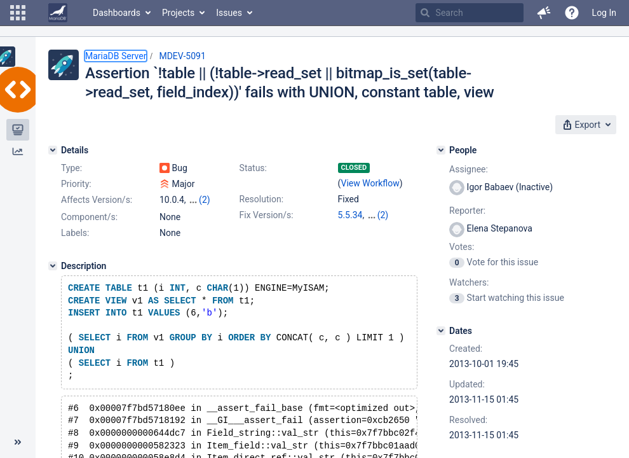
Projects (178, 13)
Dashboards (116, 13)
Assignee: (468, 169)
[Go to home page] (58, 12)
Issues (229, 13)
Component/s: (89, 228)
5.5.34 (350, 215)
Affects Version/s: (96, 200)
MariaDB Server (115, 56)
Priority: (76, 184)
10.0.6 (379, 215)
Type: (71, 168)
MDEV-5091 (182, 56)
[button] (17, 12)
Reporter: (467, 210)
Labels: (75, 244)
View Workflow (370, 183)
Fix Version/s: (267, 215)
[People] (440, 150)
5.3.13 (350, 228)
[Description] (52, 277)
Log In (604, 13)
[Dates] (440, 330)
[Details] (52, 150)
